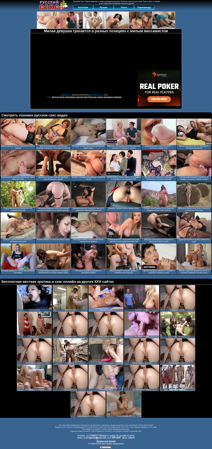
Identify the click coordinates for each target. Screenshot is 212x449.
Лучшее (103, 7)
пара (86, 97)
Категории (83, 7)
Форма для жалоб (106, 441)
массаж (79, 97)
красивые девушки (113, 97)
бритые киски (58, 97)
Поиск (124, 7)
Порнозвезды (144, 7)
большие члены (95, 97)
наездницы (70, 97)
